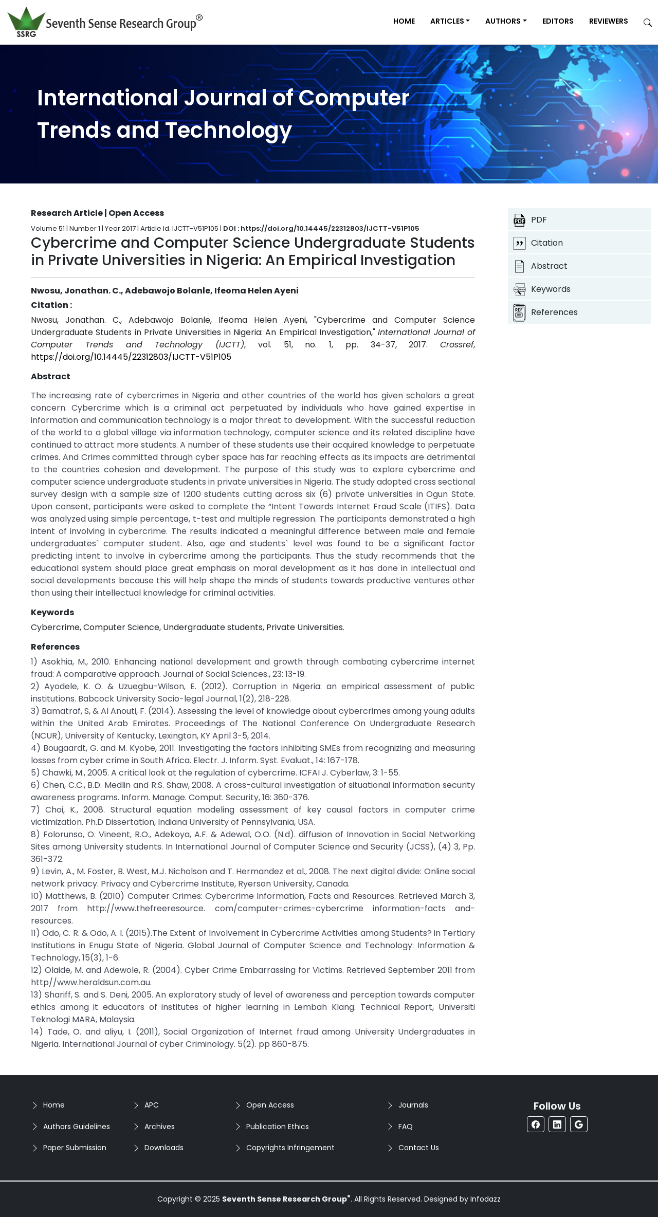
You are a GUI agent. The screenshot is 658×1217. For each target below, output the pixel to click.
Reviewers (608, 21)
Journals (413, 1105)
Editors (558, 21)
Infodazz (485, 1199)
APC (151, 1105)
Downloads (164, 1147)
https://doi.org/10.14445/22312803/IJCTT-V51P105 (131, 357)
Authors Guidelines (76, 1126)
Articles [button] (447, 21)
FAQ (405, 1126)
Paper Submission (74, 1147)
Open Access (270, 1105)
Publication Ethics (277, 1126)
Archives (159, 1126)
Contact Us (418, 1147)
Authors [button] (503, 21)
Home (404, 21)
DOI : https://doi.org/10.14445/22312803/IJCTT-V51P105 (321, 228)
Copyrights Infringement (290, 1147)
